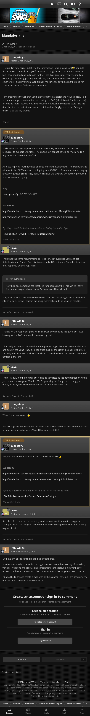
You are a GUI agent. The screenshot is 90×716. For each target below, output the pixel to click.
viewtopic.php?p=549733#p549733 (20, 194)
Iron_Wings (11, 43)
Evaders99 (17, 137)
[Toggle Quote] (7, 279)
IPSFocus (34, 682)
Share (22, 659)
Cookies (68, 682)
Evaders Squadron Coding (41, 233)
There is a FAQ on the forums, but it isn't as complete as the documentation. (42, 377)
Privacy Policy (56, 682)
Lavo (14, 248)
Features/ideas (27, 46)
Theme (44, 682)
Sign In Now (45, 640)
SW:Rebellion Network (15, 233)
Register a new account (45, 621)
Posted (22, 60)
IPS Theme (22, 682)
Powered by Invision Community (45, 696)
